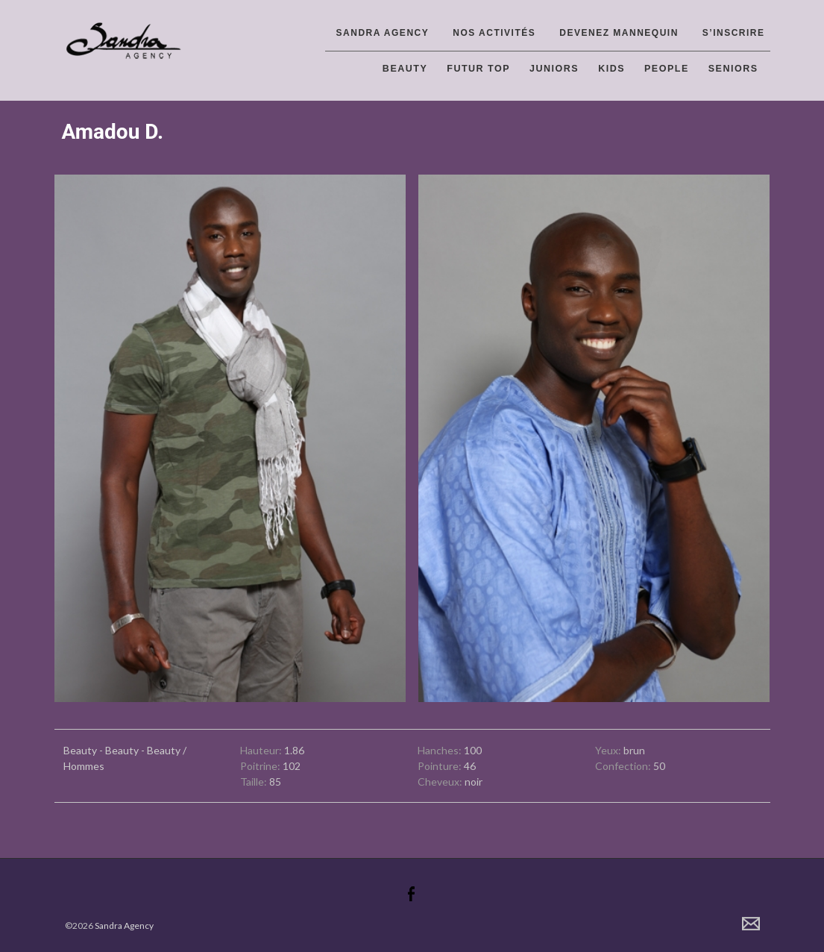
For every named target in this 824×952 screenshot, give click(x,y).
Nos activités (494, 33)
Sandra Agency (383, 33)
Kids (611, 68)
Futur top (478, 68)
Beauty (405, 68)
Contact (751, 924)
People (666, 68)
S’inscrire (733, 33)
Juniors (554, 68)
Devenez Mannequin (619, 33)
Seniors (733, 68)
